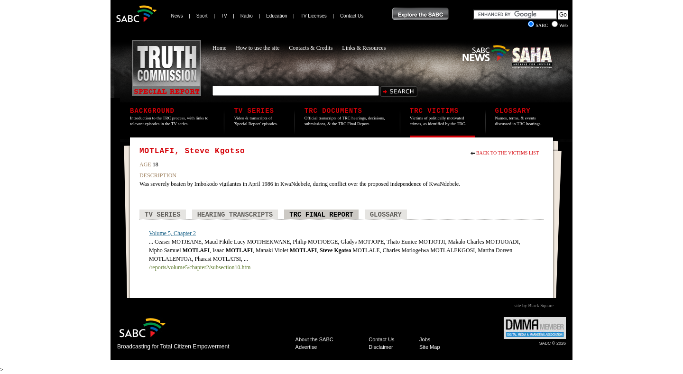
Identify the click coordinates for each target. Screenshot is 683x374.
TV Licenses (314, 15)
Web (560, 25)
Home (219, 48)
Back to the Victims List (507, 152)
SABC (538, 25)
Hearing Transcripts (235, 215)
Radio (246, 15)
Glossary (386, 215)
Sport (202, 15)
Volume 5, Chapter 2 (172, 233)
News (177, 15)
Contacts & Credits (310, 48)
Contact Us (351, 15)
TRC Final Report (321, 215)
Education (276, 15)
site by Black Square (534, 305)
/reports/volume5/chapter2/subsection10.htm (199, 267)
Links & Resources (364, 48)
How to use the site (257, 48)
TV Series (163, 215)
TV (224, 15)
